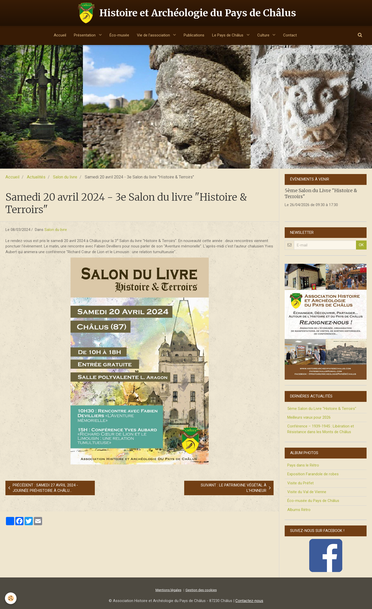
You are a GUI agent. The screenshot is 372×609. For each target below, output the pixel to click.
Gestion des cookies (201, 590)
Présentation (85, 35)
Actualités (36, 177)
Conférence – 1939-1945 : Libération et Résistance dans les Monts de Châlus (320, 429)
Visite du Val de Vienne (306, 492)
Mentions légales (168, 590)
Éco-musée (119, 35)
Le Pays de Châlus (228, 35)
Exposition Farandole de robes (313, 474)
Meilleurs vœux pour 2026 (309, 417)
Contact (290, 35)
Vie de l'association (154, 35)
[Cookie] (11, 598)
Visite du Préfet (300, 483)
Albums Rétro (299, 509)
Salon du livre (65, 177)
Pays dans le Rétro (303, 465)
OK (361, 245)
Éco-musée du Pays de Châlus (313, 500)
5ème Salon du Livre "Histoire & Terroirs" (321, 408)
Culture (263, 35)
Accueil (60, 35)
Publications (194, 35)
